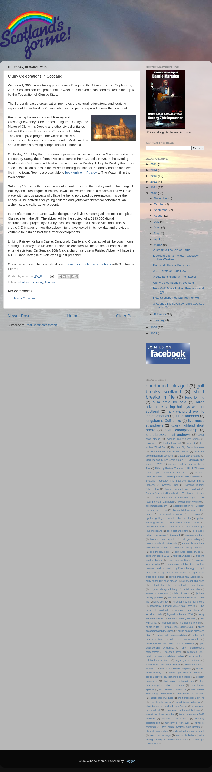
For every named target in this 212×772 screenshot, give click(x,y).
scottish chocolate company (175, 668)
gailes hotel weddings (178, 560)
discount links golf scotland (189, 547)
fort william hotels (182, 555)
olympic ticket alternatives (179, 627)
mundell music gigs (190, 622)
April (157, 239)
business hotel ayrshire (163, 539)
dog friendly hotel (159, 551)
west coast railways (160, 735)
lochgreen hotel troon (187, 610)
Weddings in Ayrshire (189, 501)
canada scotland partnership (161, 543)
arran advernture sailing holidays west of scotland (175, 406)
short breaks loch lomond (191, 697)
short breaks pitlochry (188, 702)
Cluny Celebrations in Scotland (173, 282)
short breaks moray (160, 702)
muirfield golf (169, 622)
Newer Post (18, 315)
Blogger (130, 761)
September (161, 210)
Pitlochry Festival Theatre (169, 468)
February (160, 314)
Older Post (126, 315)
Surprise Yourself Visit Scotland (182, 489)
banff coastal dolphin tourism (184, 522)
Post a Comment (24, 298)
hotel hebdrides (192, 589)
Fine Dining (194, 397)
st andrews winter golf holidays (182, 710)
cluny (39, 282)
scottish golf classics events (184, 672)
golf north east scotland (175, 572)
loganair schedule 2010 (180, 614)
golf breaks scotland (175, 388)
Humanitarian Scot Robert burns (169, 451)
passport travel (173, 652)
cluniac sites (26, 282)
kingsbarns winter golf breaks (188, 601)
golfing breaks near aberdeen (185, 576)
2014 (154, 170)
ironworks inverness (157, 593)
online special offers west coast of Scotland (170, 643)
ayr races (194, 514)
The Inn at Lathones (193, 493)
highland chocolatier (160, 585)
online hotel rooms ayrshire (184, 639)
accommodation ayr (156, 506)
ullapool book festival (157, 731)
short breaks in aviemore (172, 689)
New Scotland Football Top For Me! (176, 297)
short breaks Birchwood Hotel (178, 681)
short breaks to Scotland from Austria (166, 706)
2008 (154, 333)
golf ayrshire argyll (186, 568)
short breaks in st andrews (168, 434)
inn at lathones (187, 416)
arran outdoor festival (171, 514)
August (159, 215)
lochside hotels (154, 614)
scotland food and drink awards (163, 664)
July (157, 221)
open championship (181, 430)
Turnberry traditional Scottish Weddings (172, 497)
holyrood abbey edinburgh (164, 589)
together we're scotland (175, 718)
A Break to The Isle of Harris (172, 250)
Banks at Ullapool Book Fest (172, 265)
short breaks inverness (161, 697)
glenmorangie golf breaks (178, 564)
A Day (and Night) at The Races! (174, 276)
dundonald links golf (167, 386)
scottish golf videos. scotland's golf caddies (169, 676)
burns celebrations (194, 535)
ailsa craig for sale (169, 402)
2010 (154, 193)
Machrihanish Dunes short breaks (164, 460)
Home (72, 315)
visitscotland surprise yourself (188, 731)
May (157, 233)
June (157, 227)
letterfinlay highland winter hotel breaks (172, 606)
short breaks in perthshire (190, 693)
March (158, 245)
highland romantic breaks (190, 585)
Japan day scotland (189, 455)
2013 (154, 176)
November (161, 198)
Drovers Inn (152, 443)
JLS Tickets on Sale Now (169, 271)
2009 (154, 327)
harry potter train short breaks (161, 581)
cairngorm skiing (191, 539)
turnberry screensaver (177, 722)
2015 (154, 164)
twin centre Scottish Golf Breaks (181, 727)
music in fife (152, 627)
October (159, 204)
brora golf (175, 535)
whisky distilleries (185, 735)
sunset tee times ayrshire (160, 714)
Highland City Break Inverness (187, 447)
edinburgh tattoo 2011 (157, 555)
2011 (154, 187)
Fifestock (190, 443)
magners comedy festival (181, 618)
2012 (154, 181)
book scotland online (178, 530)
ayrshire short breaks (179, 518)
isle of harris (181, 593)
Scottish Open (170, 485)
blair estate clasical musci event (163, 526)
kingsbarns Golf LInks (163, 421)
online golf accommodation (172, 635)
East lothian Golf (172, 443)
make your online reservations (89, 264)
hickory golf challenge (192, 581)
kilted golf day (160, 601)
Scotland (50, 282)
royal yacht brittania (187, 660)
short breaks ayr (175, 685)
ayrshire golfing (154, 518)
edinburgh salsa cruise (187, 551)
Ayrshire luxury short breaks (183, 439)
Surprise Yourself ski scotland (162, 493)
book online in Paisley (81, 172)
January (159, 320)
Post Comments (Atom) (41, 325)
